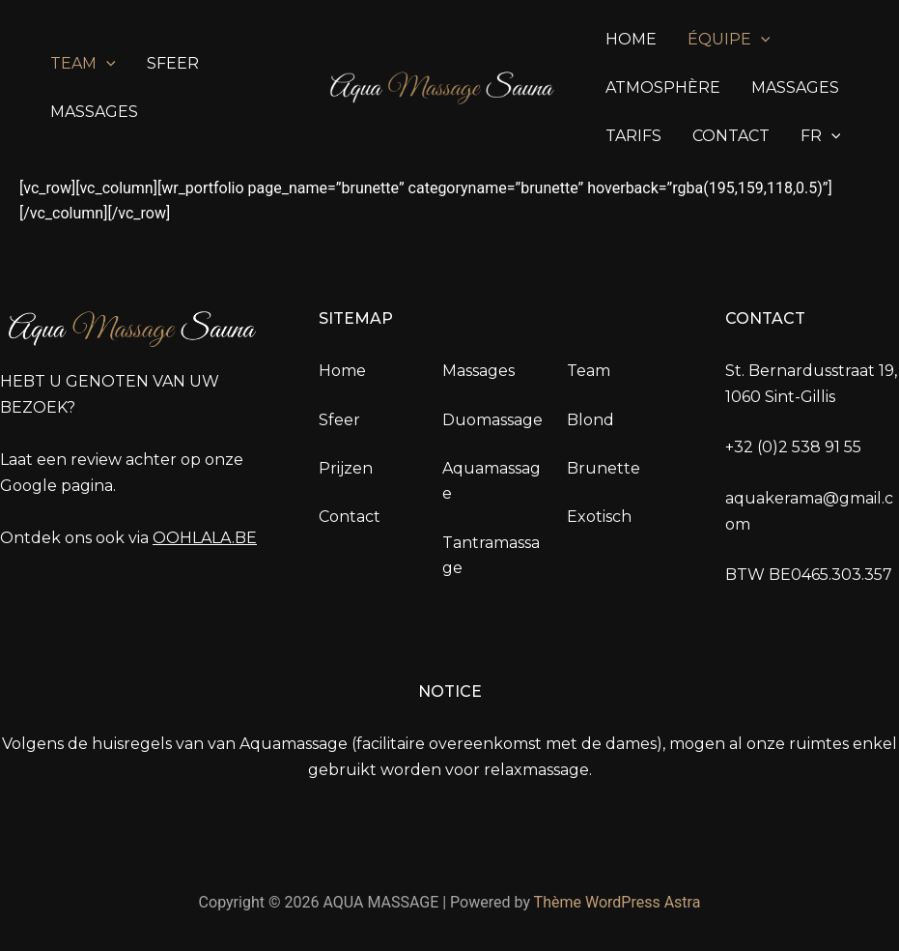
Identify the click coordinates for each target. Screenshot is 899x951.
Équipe (729, 39)
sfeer (173, 63)
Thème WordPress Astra (617, 902)
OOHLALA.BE (205, 538)
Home (631, 39)
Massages (94, 111)
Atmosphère (662, 87)
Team (83, 64)
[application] (106, 64)
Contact (731, 136)
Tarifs (633, 136)
